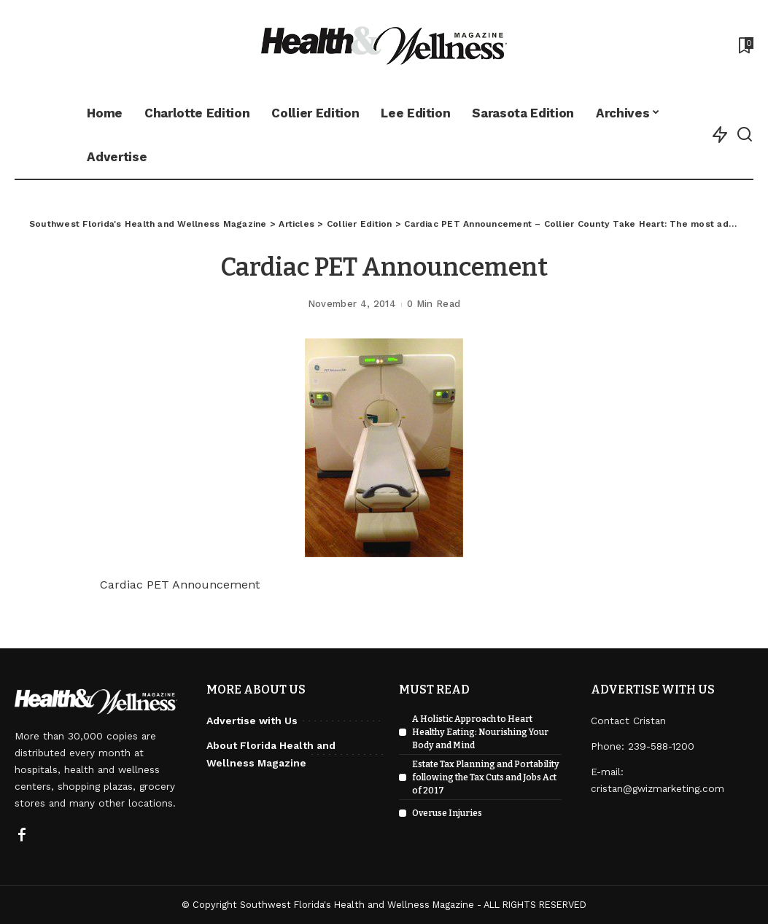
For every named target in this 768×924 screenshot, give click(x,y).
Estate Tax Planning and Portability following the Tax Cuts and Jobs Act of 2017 (485, 777)
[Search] (744, 135)
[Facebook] (22, 836)
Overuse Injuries (447, 813)
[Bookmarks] (744, 45)
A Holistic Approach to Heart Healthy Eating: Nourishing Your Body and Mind (480, 732)
